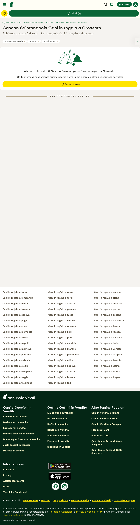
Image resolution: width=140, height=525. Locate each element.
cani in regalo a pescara (62, 309)
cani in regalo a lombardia (18, 297)
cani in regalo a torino (15, 292)
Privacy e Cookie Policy (89, 511)
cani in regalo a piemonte (17, 331)
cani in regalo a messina (108, 337)
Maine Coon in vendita (60, 412)
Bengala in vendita (58, 429)
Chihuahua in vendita (15, 416)
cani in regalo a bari (60, 331)
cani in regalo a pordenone (63, 354)
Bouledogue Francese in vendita (21, 439)
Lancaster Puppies (124, 500)
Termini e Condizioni (15, 492)
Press (6, 486)
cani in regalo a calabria (62, 343)
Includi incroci (51, 41)
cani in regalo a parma (107, 309)
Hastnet (45, 500)
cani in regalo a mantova (17, 348)
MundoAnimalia (80, 500)
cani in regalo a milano (16, 303)
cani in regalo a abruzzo (62, 303)
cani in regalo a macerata (109, 320)
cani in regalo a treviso (16, 337)
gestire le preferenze (13, 515)
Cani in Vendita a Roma (104, 418)
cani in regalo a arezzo (61, 371)
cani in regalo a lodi (59, 383)
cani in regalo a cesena (107, 314)
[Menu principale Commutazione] (4, 4)
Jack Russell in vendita (16, 445)
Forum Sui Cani (100, 429)
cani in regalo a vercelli (107, 348)
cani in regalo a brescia (62, 377)
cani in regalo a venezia (108, 303)
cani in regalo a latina (107, 365)
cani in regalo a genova (16, 314)
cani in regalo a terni (60, 297)
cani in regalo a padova (62, 365)
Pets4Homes (30, 500)
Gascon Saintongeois (14, 41)
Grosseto (34, 41)
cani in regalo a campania (18, 371)
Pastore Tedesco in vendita (19, 433)
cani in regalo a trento (107, 371)
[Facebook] (55, 486)
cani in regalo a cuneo (15, 326)
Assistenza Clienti (13, 480)
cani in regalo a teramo (107, 326)
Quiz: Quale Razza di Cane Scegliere (106, 443)
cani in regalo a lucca (60, 314)
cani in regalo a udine (60, 360)
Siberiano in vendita (58, 446)
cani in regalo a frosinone (17, 383)
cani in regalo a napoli (15, 343)
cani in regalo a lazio (106, 343)
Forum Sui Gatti (100, 435)
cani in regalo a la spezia (108, 354)
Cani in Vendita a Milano (105, 412)
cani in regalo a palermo (17, 354)
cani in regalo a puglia (15, 320)
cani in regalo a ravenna (62, 326)
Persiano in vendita (58, 441)
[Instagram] (64, 486)
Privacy (7, 475)
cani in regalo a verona (61, 320)
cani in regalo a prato (60, 337)
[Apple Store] (60, 476)
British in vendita (57, 418)
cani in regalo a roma (60, 292)
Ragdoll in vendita (57, 424)
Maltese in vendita (14, 450)
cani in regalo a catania (16, 360)
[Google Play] (59, 466)
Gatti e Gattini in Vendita (67, 407)
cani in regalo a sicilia (15, 365)
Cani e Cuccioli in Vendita (17, 409)
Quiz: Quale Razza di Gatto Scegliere (106, 452)
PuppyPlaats (60, 500)
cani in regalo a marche (62, 348)
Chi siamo (8, 469)
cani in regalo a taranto (107, 360)
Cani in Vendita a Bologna (106, 424)
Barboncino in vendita (15, 422)
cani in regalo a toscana (17, 309)
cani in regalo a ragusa (107, 331)
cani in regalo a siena (106, 297)
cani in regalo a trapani (107, 377)
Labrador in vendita (14, 428)
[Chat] (112, 4)
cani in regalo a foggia (15, 377)
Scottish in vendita (58, 435)
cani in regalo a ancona (107, 292)
